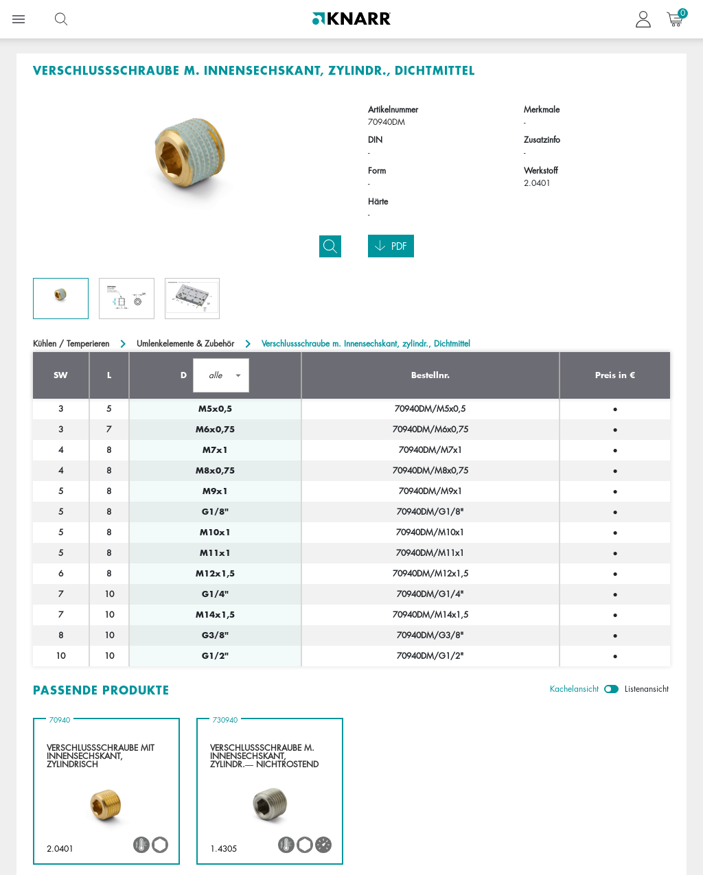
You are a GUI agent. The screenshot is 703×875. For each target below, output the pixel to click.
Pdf (391, 246)
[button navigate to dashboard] (643, 19)
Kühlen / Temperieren (71, 343)
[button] (221, 375)
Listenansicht (647, 689)
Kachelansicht (574, 689)
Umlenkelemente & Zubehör (185, 343)
